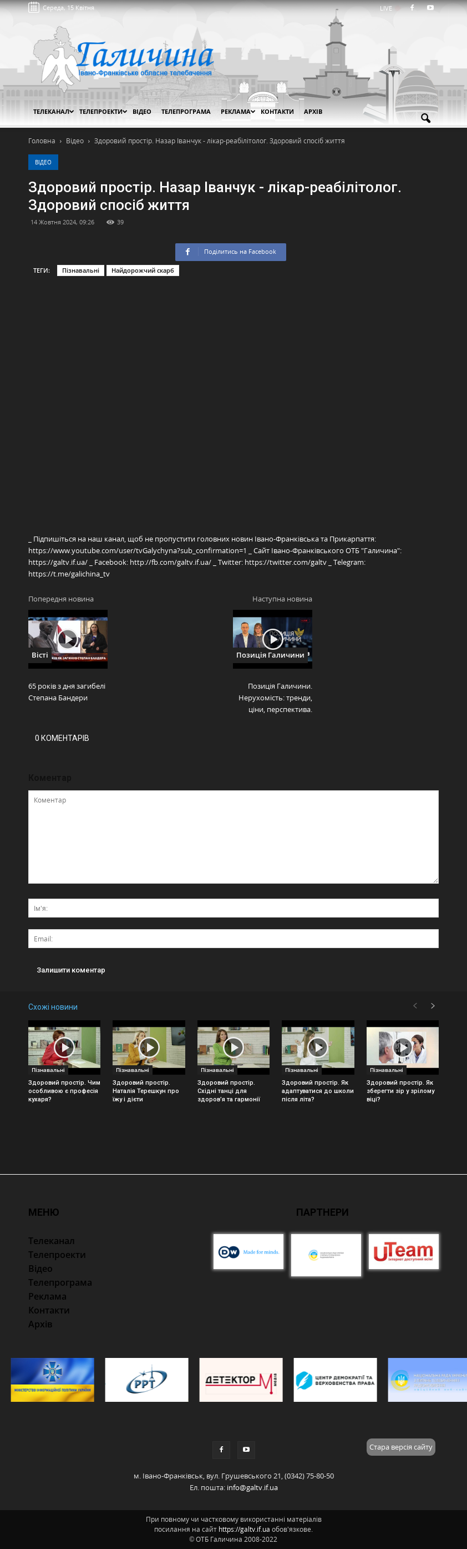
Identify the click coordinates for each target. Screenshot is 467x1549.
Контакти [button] (277, 111)
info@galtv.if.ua (252, 1487)
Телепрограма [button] (186, 111)
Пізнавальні (80, 270)
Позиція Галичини (270, 655)
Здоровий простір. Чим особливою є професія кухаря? (64, 1091)
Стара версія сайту (401, 1447)
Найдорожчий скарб (142, 270)
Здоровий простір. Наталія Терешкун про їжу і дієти (146, 1091)
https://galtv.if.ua (244, 1529)
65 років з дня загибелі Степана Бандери (66, 692)
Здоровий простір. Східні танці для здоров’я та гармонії (228, 1091)
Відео (43, 162)
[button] (425, 119)
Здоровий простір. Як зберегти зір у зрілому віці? (400, 1091)
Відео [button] (142, 111)
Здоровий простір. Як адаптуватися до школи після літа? (318, 1091)
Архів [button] (313, 111)
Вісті (40, 655)
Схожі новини (53, 1006)
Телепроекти (103, 111)
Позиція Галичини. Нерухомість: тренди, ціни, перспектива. (275, 697)
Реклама (238, 111)
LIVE (389, 8)
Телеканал (53, 111)
